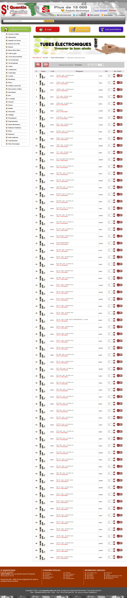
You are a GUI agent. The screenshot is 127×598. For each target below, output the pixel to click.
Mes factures (90, 578)
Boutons (47, 575)
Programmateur (49, 577)
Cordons (67, 577)
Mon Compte (103, 10)
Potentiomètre (69, 575)
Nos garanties (109, 578)
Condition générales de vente (114, 575)
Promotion (48, 578)
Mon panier (90, 575)
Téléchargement (69, 578)
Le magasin (90, 574)
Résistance (48, 572)
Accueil (96, 10)
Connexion (109, 572)
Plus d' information (62, 77)
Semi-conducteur (70, 574)
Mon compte (90, 577)
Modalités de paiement (112, 577)
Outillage (67, 572)
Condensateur (49, 574)
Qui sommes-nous (92, 572)
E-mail (108, 574)
